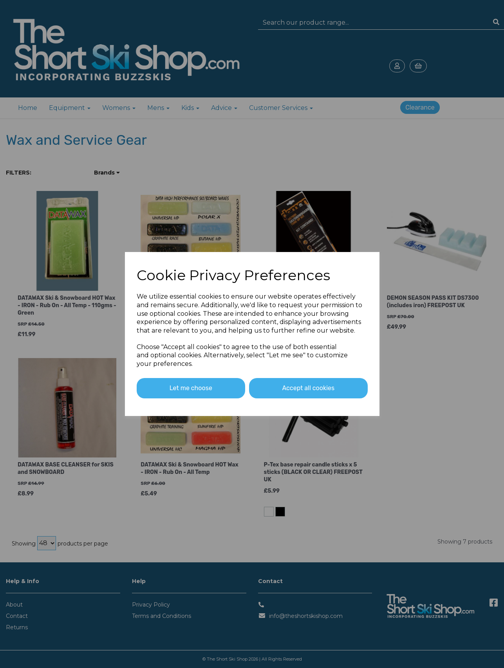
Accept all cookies (308, 388)
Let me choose (191, 388)
